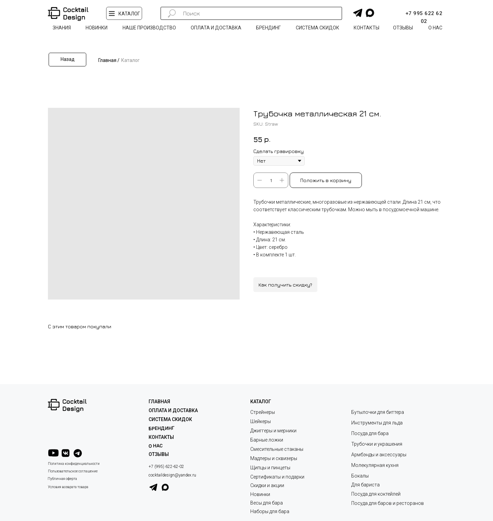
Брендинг (162, 428)
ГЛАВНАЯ (159, 401)
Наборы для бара (269, 511)
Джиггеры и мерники (273, 430)
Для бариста (365, 484)
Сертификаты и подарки (277, 477)
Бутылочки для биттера (377, 412)
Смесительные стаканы (276, 449)
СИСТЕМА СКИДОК (170, 419)
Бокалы (360, 476)
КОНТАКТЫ (161, 437)
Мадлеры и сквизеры (273, 458)
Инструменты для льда (377, 422)
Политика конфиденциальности (74, 464)
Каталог (130, 60)
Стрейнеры (262, 412)
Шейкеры (260, 421)
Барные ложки (266, 440)
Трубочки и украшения (376, 444)
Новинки (260, 494)
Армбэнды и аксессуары (378, 454)
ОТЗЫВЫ (159, 454)
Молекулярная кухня (375, 465)
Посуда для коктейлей (376, 494)
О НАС (156, 446)
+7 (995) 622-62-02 (166, 466)
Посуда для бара (370, 433)
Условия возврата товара (68, 487)
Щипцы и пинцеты (270, 467)
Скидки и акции (267, 485)
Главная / (108, 60)
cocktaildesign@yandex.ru (172, 475)
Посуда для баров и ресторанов (387, 503)
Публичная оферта (62, 479)
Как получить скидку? (285, 285)
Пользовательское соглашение (73, 471)
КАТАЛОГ (260, 401)
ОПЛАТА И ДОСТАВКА (173, 410)
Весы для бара (266, 503)
